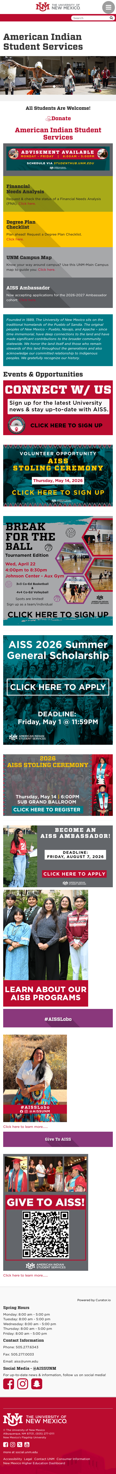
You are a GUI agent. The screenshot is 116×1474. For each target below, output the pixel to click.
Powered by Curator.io (94, 1300)
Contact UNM (44, 1459)
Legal (28, 1459)
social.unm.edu (27, 1452)
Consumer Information (73, 1459)
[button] (8, 75)
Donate (61, 118)
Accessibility (12, 1459)
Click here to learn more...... (25, 1127)
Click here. (27, 204)
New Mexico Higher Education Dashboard (34, 1463)
